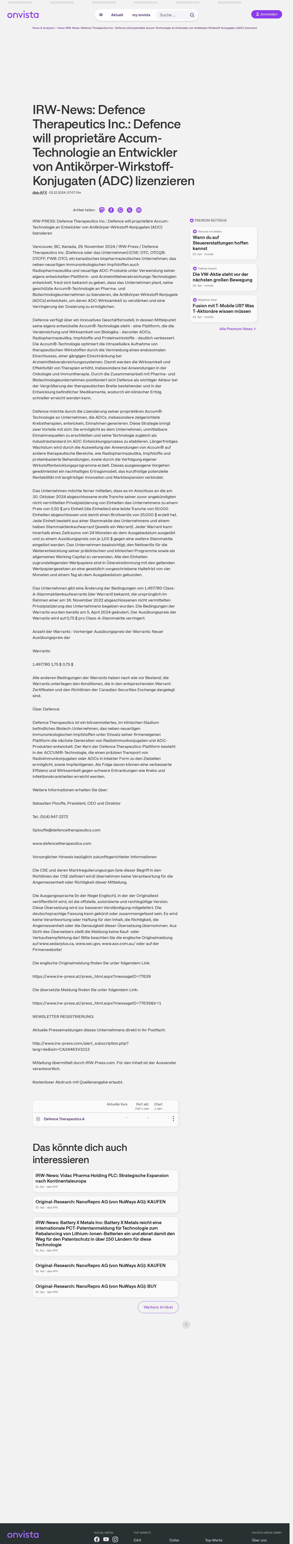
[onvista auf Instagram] (115, 1540)
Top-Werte (213, 1540)
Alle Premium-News (237, 328)
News (61, 28)
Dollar (174, 1540)
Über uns (259, 1540)
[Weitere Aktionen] (173, 1118)
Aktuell (117, 14)
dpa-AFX (40, 192)
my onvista (141, 14)
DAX (137, 1540)
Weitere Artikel (158, 1307)
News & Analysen (43, 28)
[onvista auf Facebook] (97, 1540)
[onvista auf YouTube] (106, 1540)
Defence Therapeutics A (64, 1119)
